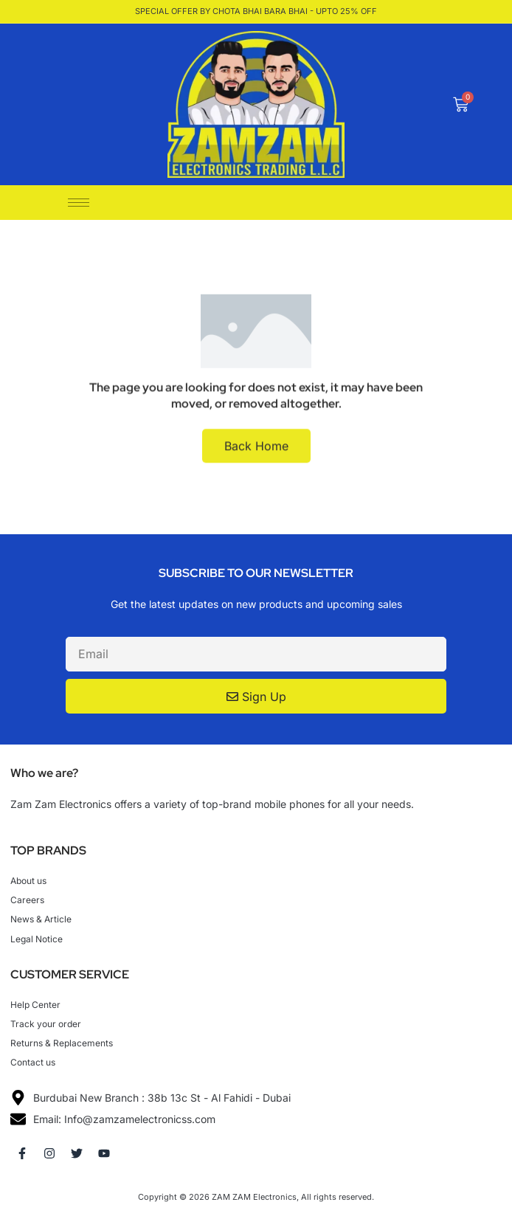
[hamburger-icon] (78, 203)
